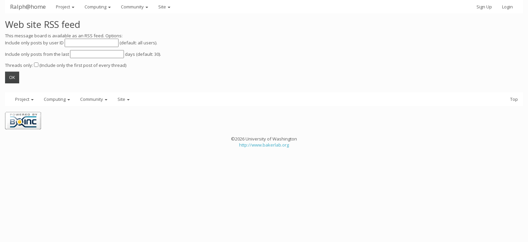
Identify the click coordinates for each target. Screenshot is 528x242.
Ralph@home (28, 6)
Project (65, 7)
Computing (98, 7)
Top (514, 99)
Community (134, 7)
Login (507, 7)
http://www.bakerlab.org (264, 145)
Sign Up (484, 7)
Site (164, 7)
